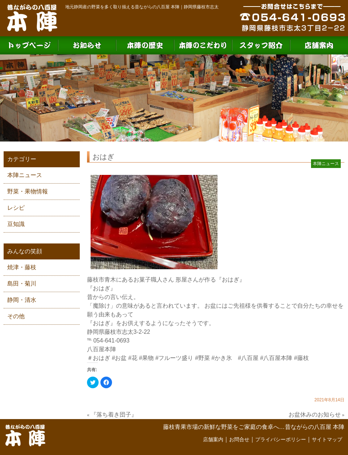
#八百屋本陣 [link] (276, 358)
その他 (16, 316)
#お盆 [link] (119, 358)
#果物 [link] (146, 358)
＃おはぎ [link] (98, 358)
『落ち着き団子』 (114, 414)
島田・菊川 (21, 283)
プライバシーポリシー (280, 439)
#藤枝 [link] (301, 358)
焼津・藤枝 (21, 267)
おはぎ (103, 157)
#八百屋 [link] (248, 358)
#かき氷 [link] (221, 358)
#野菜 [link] (202, 358)
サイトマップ (327, 439)
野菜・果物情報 (27, 191)
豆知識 (16, 224)
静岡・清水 (21, 300)
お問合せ (239, 439)
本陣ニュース (24, 175)
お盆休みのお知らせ (315, 414)
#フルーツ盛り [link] (175, 358)
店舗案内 (213, 439)
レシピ (16, 208)
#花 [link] (132, 358)
